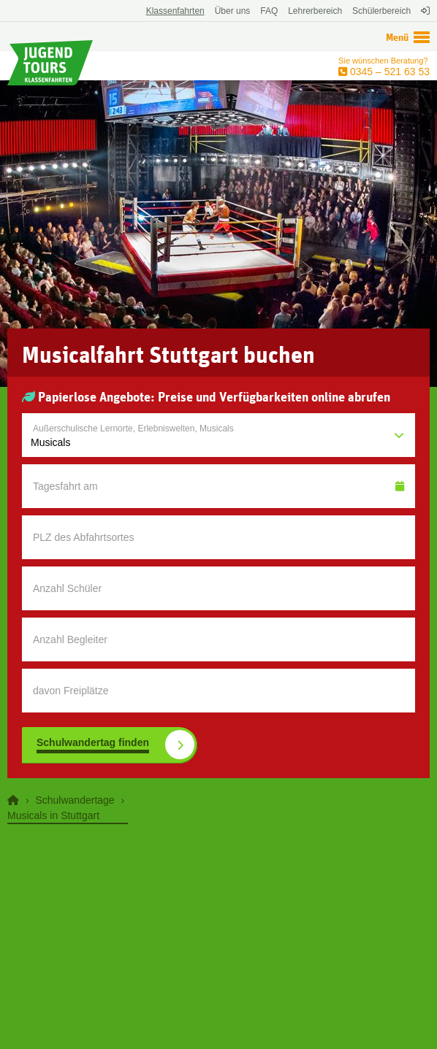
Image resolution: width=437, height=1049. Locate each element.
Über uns (233, 11)
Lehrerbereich (315, 11)
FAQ (269, 11)
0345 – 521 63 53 (388, 71)
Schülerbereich (381, 11)
